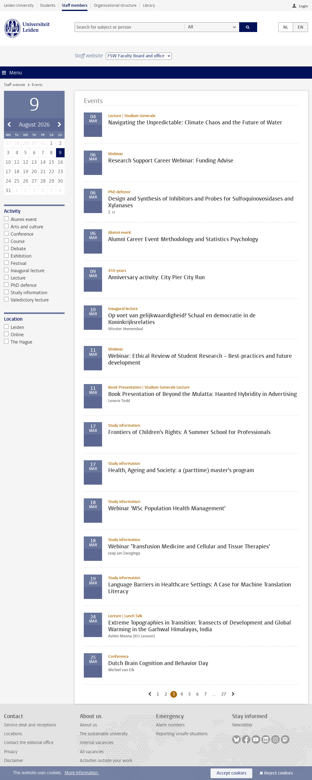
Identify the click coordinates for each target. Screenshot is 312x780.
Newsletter (242, 725)
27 (34, 181)
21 (43, 172)
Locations (13, 734)
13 (34, 162)
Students (47, 5)
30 (60, 181)
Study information (26, 293)
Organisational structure (115, 5)
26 (25, 181)
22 (51, 172)
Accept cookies (231, 773)
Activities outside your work (106, 761)
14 (43, 162)
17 (8, 172)
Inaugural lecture (24, 271)
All (190, 27)
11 (17, 162)
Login (303, 6)
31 (8, 190)
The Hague (18, 342)
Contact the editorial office (28, 743)
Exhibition (18, 256)
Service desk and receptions (30, 725)
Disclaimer (13, 761)
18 (17, 172)
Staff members (74, 5)
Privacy (10, 752)
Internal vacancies (96, 743)
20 (34, 172)
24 (8, 181)
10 (8, 162)
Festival (15, 263)
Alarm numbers (170, 725)
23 (60, 172)
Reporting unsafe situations (181, 734)
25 (17, 181)
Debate (15, 249)
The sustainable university (104, 734)
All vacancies (92, 752)
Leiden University (19, 5)
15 (51, 162)
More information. (82, 773)
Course (14, 241)
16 (60, 162)
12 (25, 162)
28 (43, 181)
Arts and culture (24, 227)
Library (149, 5)
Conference (19, 234)
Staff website (14, 84)
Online (14, 335)
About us (88, 725)
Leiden (14, 327)
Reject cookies (278, 773)
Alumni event (20, 219)
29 (51, 181)
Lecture (15, 278)
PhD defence (20, 285)
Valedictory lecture (26, 300)
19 (25, 172)
